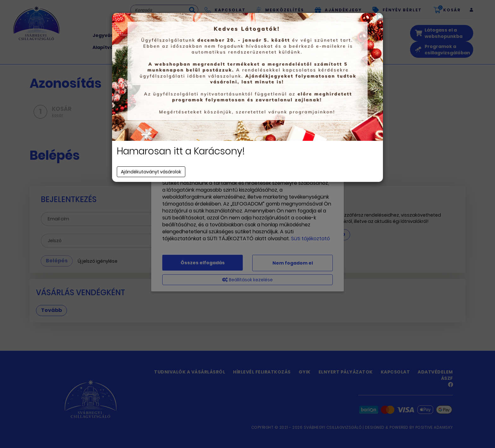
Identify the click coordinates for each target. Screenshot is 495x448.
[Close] (380, 17)
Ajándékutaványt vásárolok (151, 172)
